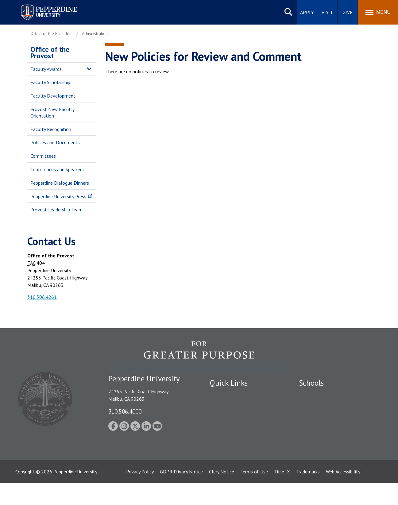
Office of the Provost (49, 52)
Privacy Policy (140, 494)
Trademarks (308, 494)
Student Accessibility (231, 405)
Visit (327, 12)
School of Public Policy (322, 444)
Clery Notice (221, 494)
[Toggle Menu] (378, 12)
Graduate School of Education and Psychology (334, 429)
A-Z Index (220, 448)
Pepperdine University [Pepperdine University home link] (41, 5)
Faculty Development (52, 96)
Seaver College (314, 394)
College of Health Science (326, 454)
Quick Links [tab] (229, 383)
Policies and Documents (55, 142)
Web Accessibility (343, 494)
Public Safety (223, 394)
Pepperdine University (75, 494)
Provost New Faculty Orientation (52, 112)
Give (347, 12)
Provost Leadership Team (56, 209)
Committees (43, 156)
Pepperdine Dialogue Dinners (59, 183)
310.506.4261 (42, 297)
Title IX (282, 494)
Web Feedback (224, 469)
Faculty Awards (46, 69)
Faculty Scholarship (50, 82)
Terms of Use (254, 494)
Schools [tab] (311, 383)
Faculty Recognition (50, 129)
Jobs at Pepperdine (229, 426)
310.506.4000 (124, 411)
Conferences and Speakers (57, 169)
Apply (307, 12)
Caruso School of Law (322, 405)
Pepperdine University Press (58, 196)
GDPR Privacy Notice (181, 494)
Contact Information (231, 437)
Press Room (222, 459)
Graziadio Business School (325, 416)
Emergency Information (234, 416)
